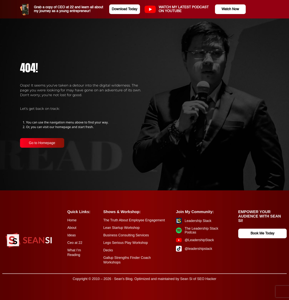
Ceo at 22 (74, 243)
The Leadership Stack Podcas (201, 230)
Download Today (124, 9)
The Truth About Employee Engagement (134, 220)
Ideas (71, 235)
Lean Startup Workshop (121, 228)
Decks (108, 250)
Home (72, 220)
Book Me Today (262, 233)
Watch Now (230, 9)
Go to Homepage (42, 143)
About (71, 228)
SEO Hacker (206, 279)
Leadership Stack (198, 221)
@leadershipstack (198, 249)
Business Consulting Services (126, 235)
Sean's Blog (123, 279)
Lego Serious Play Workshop (125, 243)
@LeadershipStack (199, 240)
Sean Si (186, 279)
